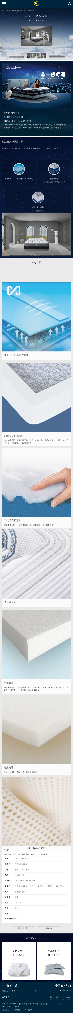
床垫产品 (20, 11)
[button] (3, 56)
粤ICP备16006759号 (10, 1004)
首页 (3, 11)
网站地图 (5, 1010)
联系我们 (28, 1010)
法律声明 (17, 1010)
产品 (8, 11)
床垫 (13, 11)
